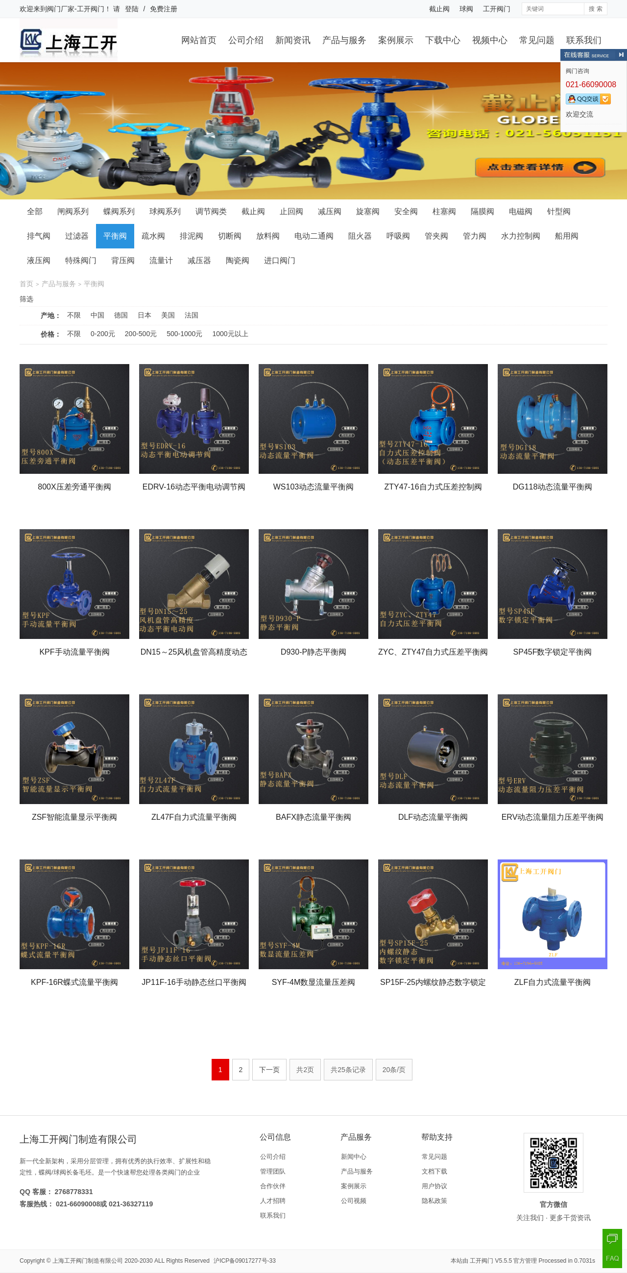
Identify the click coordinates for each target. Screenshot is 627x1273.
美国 (168, 315)
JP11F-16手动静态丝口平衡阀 (194, 982)
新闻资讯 (293, 40)
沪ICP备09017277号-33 (245, 1260)
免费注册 (163, 9)
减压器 (199, 260)
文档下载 (434, 1171)
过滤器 (77, 236)
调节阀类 (211, 211)
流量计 (161, 260)
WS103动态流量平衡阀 (313, 487)
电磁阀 (520, 211)
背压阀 (123, 260)
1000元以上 (230, 334)
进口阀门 (279, 260)
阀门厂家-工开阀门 (75, 9)
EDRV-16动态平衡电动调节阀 (194, 487)
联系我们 (584, 40)
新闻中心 (353, 1156)
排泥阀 (191, 236)
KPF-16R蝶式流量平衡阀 (74, 982)
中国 (97, 315)
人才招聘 (273, 1200)
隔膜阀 (482, 211)
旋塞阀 (368, 211)
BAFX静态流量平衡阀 (313, 817)
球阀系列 (165, 211)
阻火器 (360, 236)
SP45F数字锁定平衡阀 (552, 652)
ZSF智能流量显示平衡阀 (74, 817)
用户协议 (434, 1186)
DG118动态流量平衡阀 (553, 487)
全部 (35, 211)
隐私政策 (434, 1200)
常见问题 (537, 40)
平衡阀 (115, 236)
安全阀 (406, 211)
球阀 (466, 9)
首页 (26, 284)
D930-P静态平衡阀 (313, 652)
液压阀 (38, 260)
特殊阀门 (80, 260)
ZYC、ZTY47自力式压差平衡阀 (433, 652)
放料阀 (268, 236)
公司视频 (353, 1200)
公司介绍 (246, 40)
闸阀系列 (73, 211)
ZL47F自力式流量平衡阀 (194, 817)
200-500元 (141, 334)
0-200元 (103, 334)
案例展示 (395, 40)
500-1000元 (184, 334)
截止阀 (439, 9)
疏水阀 (153, 236)
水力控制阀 (520, 236)
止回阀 (291, 211)
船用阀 (567, 236)
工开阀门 (496, 9)
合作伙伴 (273, 1186)
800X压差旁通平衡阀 (74, 487)
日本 (144, 315)
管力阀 (474, 236)
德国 (121, 315)
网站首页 (199, 40)
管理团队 (273, 1171)
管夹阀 (436, 236)
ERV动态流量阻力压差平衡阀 (553, 817)
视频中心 (489, 40)
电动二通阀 (314, 236)
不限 (74, 315)
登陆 (132, 9)
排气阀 (38, 236)
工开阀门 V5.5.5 (491, 1260)
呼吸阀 (398, 236)
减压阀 (329, 211)
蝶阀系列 (119, 211)
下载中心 (442, 40)
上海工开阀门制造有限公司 (87, 1260)
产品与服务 (344, 40)
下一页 (269, 1070)
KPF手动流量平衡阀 (74, 652)
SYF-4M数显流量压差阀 (314, 982)
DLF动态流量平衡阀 (433, 817)
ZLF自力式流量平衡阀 (552, 982)
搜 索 (595, 8)
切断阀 (229, 236)
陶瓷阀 (237, 260)
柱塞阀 (444, 211)
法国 (191, 315)
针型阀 (559, 211)
